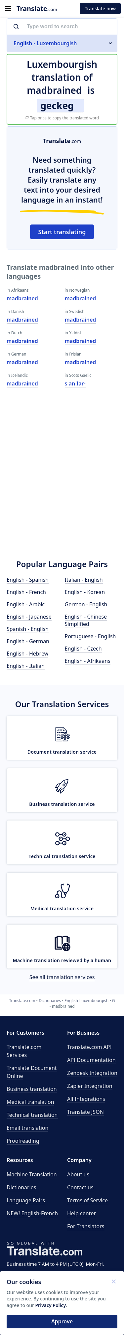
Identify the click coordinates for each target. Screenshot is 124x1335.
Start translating (62, 232)
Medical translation (30, 1102)
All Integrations (86, 1099)
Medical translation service (62, 908)
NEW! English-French (32, 1213)
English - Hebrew (27, 653)
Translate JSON (85, 1111)
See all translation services (62, 977)
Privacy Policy (50, 1305)
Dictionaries (21, 1187)
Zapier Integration (89, 1086)
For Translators (85, 1226)
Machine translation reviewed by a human (62, 960)
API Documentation (91, 1060)
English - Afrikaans (87, 661)
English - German (28, 641)
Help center (81, 1213)
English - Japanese (29, 616)
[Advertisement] (62, 482)
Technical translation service (61, 856)
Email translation (27, 1127)
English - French (26, 592)
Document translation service (62, 752)
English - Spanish (28, 579)
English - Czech (83, 648)
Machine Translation (32, 1174)
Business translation (32, 1089)
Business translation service (62, 804)
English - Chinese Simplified (86, 620)
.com (37, 8)
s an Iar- (75, 383)
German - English (86, 604)
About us (78, 1174)
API (89, 1047)
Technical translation (32, 1114)
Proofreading (23, 1140)
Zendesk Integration (92, 1073)
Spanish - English (28, 629)
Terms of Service (87, 1200)
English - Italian (26, 665)
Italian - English (84, 579)
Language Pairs (26, 1200)
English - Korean (85, 592)
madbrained (22, 298)
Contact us (80, 1187)
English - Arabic (26, 604)
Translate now (100, 8)
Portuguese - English (90, 636)
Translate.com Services (24, 1051)
